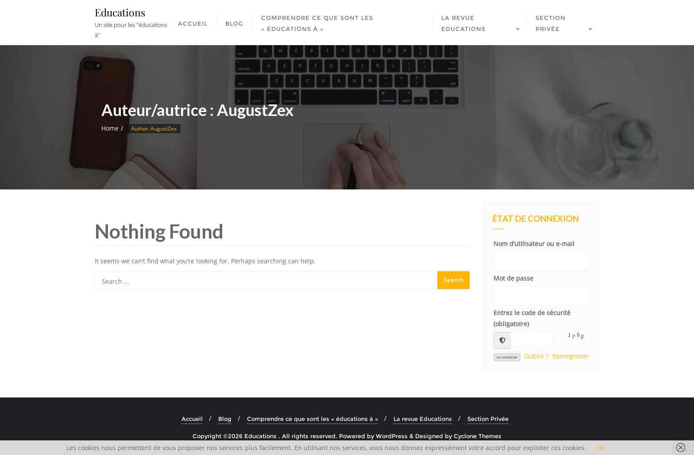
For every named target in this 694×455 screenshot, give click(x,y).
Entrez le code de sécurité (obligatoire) (532, 318)
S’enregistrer (570, 356)
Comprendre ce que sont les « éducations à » (312, 418)
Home (110, 128)
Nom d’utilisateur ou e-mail (534, 243)
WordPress (392, 436)
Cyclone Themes (477, 436)
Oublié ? (536, 356)
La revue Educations (422, 418)
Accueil (192, 418)
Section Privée (488, 418)
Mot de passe (513, 278)
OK (601, 447)
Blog (224, 418)
